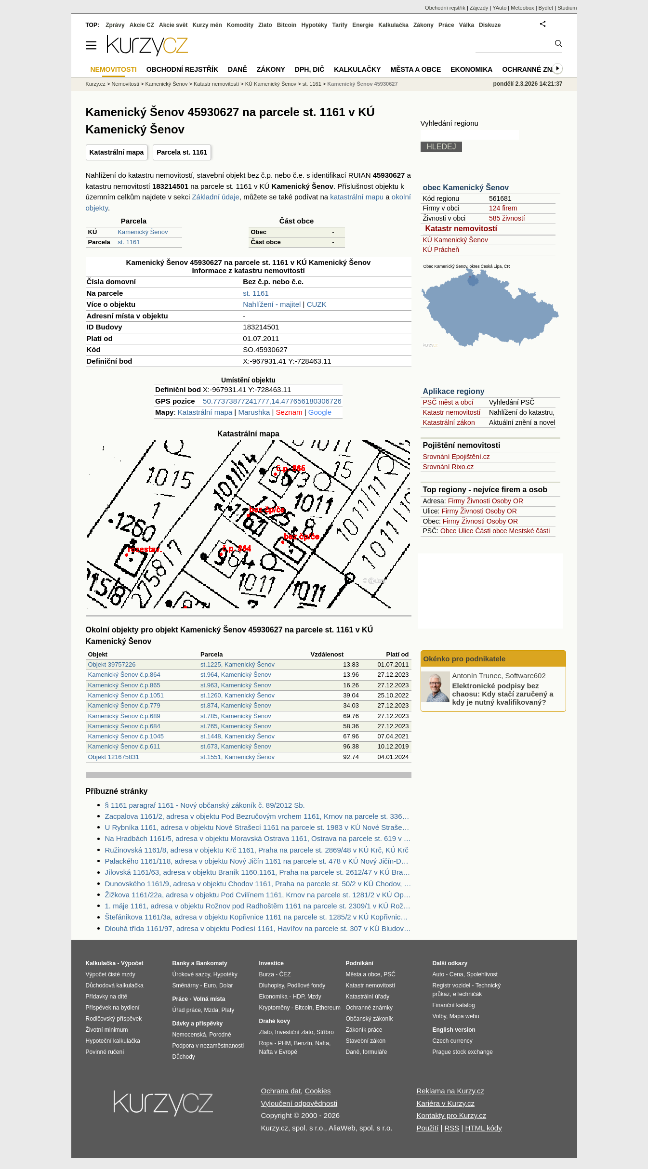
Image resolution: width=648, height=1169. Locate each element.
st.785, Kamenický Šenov (235, 716)
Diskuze (490, 25)
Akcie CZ (142, 25)
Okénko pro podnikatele (464, 659)
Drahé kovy (275, 1021)
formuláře (375, 1052)
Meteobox (522, 8)
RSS (451, 1128)
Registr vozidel (452, 985)
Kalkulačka (393, 25)
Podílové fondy (306, 985)
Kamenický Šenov (143, 232)
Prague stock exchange (463, 1052)
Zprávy (115, 25)
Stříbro (325, 1032)
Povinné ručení (105, 1052)
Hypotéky (314, 25)
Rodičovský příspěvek (114, 1018)
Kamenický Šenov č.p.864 (124, 674)
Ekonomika (471, 69)
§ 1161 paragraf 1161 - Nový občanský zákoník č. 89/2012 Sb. (205, 805)
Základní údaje (215, 197)
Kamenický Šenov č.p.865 (124, 685)
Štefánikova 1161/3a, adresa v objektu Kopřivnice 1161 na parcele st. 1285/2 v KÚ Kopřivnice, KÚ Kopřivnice (258, 917)
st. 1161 (129, 242)
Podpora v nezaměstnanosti (208, 1045)
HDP (298, 996)
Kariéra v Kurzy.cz (445, 1103)
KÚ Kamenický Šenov (455, 240)
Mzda (211, 1010)
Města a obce (416, 69)
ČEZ (285, 974)
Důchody (183, 1056)
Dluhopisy (271, 985)
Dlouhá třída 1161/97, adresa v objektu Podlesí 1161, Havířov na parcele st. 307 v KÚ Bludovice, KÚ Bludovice (258, 928)
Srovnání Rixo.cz (448, 467)
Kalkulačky (357, 69)
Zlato (265, 25)
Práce (446, 25)
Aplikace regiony (454, 391)
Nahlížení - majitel (272, 304)
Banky (181, 963)
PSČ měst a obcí (448, 402)
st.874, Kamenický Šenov (235, 705)
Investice (271, 963)
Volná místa (209, 999)
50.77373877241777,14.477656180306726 (272, 401)
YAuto (499, 8)
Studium (567, 8)
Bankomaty (211, 963)
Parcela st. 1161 (182, 152)
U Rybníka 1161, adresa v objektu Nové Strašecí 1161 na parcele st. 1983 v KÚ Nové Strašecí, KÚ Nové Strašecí (258, 827)
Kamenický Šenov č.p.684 (124, 726)
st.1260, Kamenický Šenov (237, 695)
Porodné (220, 1034)
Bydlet (546, 8)
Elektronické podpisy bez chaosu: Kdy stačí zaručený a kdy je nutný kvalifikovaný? (503, 694)
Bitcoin (287, 25)
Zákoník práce (364, 1029)
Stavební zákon (366, 1041)
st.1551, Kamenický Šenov (237, 757)
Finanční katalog (454, 1005)
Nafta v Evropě (278, 1052)
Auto (439, 974)
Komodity (240, 25)
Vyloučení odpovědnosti (299, 1103)
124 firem (503, 208)
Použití (427, 1128)
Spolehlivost (482, 974)
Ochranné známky (537, 69)
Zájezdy (479, 8)
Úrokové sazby (191, 974)
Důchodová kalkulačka (115, 985)
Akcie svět (173, 25)
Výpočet (132, 963)
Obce (448, 531)
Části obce (491, 531)
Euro (210, 985)
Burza (266, 974)
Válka (466, 25)
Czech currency (453, 1041)
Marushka (254, 412)
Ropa (266, 1043)
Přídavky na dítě (107, 996)
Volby (439, 1016)
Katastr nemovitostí (461, 228)
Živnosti (478, 501)
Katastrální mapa (117, 152)
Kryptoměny (274, 1007)
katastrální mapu (357, 197)
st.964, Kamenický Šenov (235, 674)
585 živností (507, 218)
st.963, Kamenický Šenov (235, 685)
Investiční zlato (294, 1032)
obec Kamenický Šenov (466, 188)
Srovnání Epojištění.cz (456, 456)
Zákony (423, 25)
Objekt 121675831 (113, 757)
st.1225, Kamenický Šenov (237, 664)
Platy (228, 1010)
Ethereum (328, 1007)
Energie (362, 25)
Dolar (226, 985)
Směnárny (185, 985)
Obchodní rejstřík (445, 8)
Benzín (303, 1043)
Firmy (456, 501)
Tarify (339, 25)
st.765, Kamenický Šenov (235, 726)
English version (454, 1029)
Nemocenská (189, 1034)
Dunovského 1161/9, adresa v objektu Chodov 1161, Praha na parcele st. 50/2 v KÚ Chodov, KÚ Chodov (258, 884)
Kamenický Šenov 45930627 (362, 84)
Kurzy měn (207, 25)
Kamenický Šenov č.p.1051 (126, 695)
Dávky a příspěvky (197, 1023)
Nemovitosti (125, 84)
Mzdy (314, 996)
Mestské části (529, 531)
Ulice (465, 531)
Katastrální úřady (368, 996)
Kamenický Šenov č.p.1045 (126, 736)
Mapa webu (464, 1016)
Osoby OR (507, 501)
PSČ (390, 974)
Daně (237, 69)
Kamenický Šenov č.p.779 (124, 705)
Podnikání (359, 963)
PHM (284, 1043)
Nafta (322, 1043)
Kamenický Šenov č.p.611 (124, 746)
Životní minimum (107, 1029)
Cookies (317, 1091)
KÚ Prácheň (441, 249)
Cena (456, 974)
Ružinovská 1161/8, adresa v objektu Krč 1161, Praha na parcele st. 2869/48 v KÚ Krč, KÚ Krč (257, 850)
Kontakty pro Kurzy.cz (451, 1115)
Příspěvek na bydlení (113, 1007)
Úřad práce (186, 1010)
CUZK (317, 304)
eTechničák (467, 994)
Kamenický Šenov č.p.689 (124, 716)
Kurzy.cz (96, 84)
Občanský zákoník (369, 1018)
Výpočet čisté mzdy (110, 974)
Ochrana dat (281, 1091)
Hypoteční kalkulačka (113, 1041)
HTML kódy (483, 1128)
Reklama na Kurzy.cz (450, 1091)
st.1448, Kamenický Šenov (237, 736)
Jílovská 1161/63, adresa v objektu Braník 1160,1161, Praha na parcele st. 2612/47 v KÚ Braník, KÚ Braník (258, 872)
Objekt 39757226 (112, 664)
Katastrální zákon (449, 422)
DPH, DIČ (309, 69)
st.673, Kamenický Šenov (235, 746)
